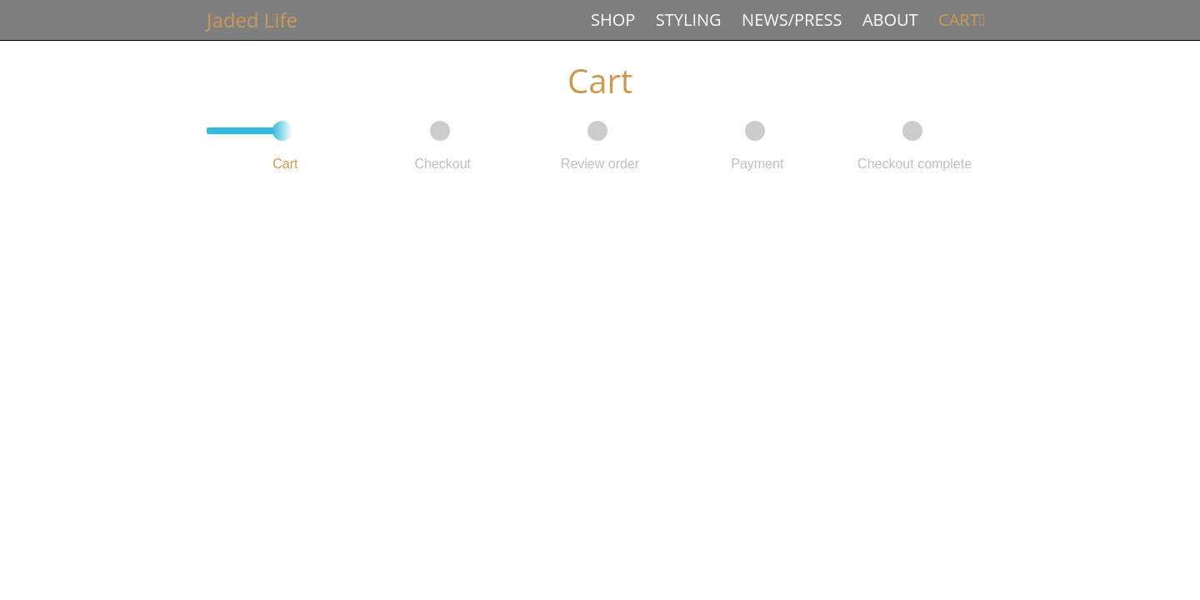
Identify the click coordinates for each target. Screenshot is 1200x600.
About (890, 19)
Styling (689, 19)
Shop (613, 19)
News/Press (792, 19)
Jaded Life (252, 19)
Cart (958, 19)
